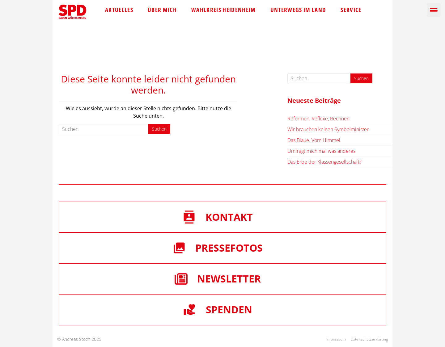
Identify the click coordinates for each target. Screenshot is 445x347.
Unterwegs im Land (298, 10)
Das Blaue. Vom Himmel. (314, 140)
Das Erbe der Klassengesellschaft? (324, 161)
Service (351, 10)
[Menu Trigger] (434, 10)
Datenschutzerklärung (369, 339)
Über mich (162, 10)
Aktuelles (119, 10)
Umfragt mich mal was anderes (321, 151)
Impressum (336, 339)
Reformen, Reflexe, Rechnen (318, 118)
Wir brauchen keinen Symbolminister (328, 129)
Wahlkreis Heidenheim (223, 10)
